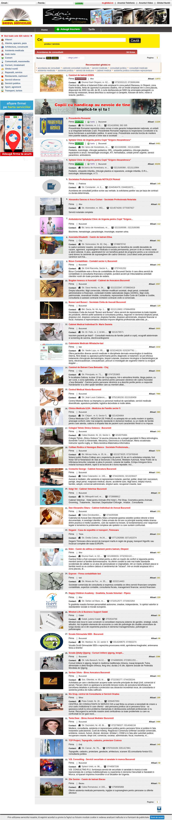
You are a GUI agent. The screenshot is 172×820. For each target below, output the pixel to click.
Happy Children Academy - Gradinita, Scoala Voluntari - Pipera (99, 593)
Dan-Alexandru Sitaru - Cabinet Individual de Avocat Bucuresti (99, 508)
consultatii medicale (138, 68)
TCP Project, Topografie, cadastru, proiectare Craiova (95, 740)
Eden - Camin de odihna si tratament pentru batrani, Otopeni (98, 549)
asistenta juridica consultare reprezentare (133, 70)
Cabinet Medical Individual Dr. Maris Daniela (90, 324)
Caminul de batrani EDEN (81, 75)
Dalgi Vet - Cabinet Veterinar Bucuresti (88, 489)
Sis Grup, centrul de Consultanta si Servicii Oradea (94, 694)
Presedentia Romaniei (79, 118)
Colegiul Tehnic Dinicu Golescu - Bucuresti (90, 428)
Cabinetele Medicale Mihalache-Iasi (86, 343)
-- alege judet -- (73, 58)
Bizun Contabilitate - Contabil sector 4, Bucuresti (93, 261)
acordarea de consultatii (49, 68)
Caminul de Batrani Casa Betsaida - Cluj (88, 367)
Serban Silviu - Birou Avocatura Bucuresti (89, 672)
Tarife (91, 29)
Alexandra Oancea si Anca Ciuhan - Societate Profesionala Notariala (102, 199)
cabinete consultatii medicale (76, 68)
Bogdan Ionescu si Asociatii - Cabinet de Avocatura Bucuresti (99, 280)
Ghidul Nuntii (163, 3)
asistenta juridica (65, 70)
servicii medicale (99, 68)
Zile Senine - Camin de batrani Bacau (87, 779)
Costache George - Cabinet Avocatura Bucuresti (92, 469)
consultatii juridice (118, 68)
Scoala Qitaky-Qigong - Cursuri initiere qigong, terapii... (96, 653)
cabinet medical (104, 70)
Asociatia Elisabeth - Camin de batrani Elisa (90, 237)
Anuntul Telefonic (126, 3)
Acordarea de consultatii (50, 52)
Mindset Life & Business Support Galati (88, 612)
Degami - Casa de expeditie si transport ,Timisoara (94, 530)
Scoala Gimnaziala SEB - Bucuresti (86, 634)
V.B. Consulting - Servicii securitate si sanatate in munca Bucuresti (102, 759)
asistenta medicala (46, 70)
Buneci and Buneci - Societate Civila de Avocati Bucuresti (97, 302)
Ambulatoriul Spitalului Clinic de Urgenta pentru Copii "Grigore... (101, 219)
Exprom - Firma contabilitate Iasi (85, 573)
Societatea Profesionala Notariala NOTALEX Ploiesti (94, 179)
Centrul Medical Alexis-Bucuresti (85, 389)
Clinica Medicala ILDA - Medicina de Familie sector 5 (94, 408)
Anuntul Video (146, 3)
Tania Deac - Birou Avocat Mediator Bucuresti (91, 718)
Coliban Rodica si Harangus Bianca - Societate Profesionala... (99, 447)
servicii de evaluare (85, 70)
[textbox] (84, 40)
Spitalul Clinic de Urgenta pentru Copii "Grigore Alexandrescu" (100, 140)
